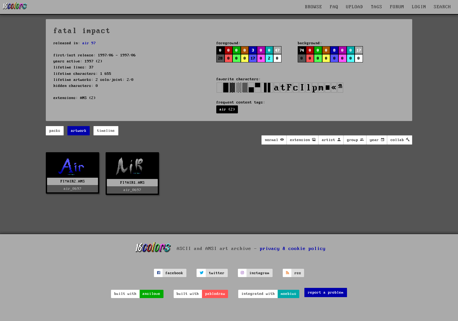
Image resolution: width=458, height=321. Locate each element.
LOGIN (419, 7)
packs (54, 131)
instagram (259, 273)
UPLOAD (354, 7)
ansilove (151, 294)
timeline (106, 131)
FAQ (334, 7)
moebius (288, 294)
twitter (217, 273)
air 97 (89, 43)
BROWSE (313, 7)
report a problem (326, 292)
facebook (174, 273)
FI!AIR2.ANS (72, 181)
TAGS (376, 7)
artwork (79, 131)
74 (302, 50)
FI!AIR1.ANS (132, 183)
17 (253, 58)
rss (298, 273)
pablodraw (215, 294)
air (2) (227, 109)
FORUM (397, 7)
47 (277, 50)
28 (220, 58)
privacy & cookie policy (293, 248)
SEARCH (442, 7)
